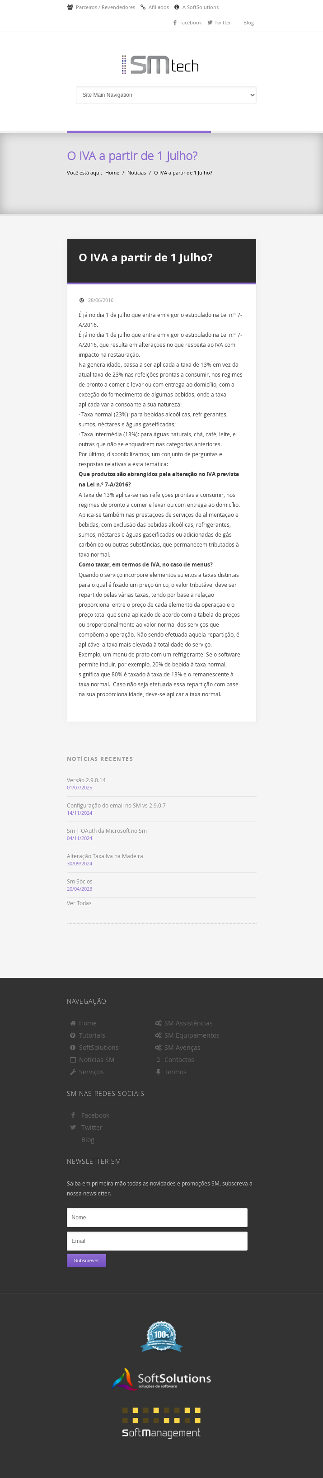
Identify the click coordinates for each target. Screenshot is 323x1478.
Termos (170, 1071)
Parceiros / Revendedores (105, 7)
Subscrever (86, 1260)
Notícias (136, 172)
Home (112, 172)
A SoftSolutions (201, 7)
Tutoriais (87, 1035)
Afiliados (159, 7)
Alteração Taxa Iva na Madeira (105, 855)
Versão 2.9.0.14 (86, 780)
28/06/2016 (100, 300)
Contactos (174, 1059)
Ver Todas (79, 903)
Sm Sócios (80, 881)
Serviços (86, 1071)
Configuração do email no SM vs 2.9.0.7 (116, 805)
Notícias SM (92, 1059)
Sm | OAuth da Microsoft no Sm (107, 830)
